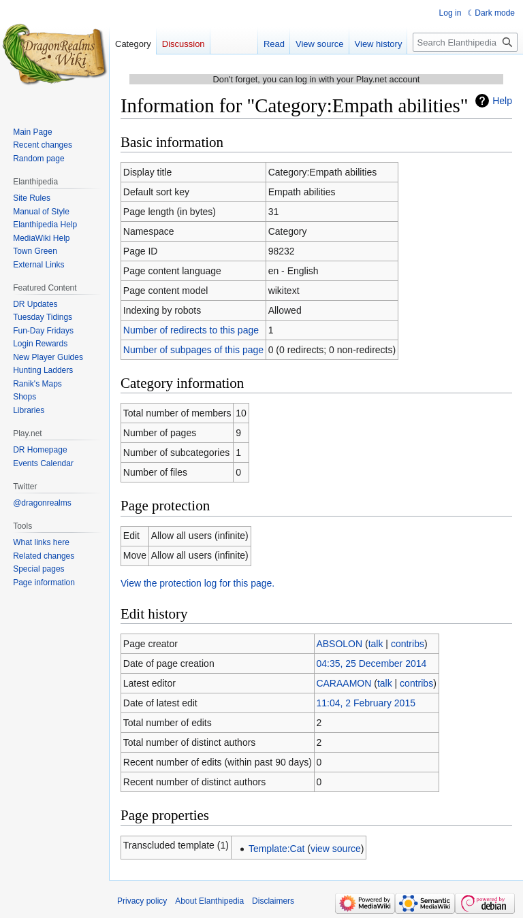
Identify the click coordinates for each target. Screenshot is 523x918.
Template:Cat (276, 848)
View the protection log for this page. (197, 583)
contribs (407, 643)
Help (502, 100)
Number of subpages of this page (193, 349)
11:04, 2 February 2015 (365, 703)
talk (375, 643)
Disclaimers (273, 901)
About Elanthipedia (209, 901)
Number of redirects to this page (191, 330)
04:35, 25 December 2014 (371, 663)
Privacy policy (142, 901)
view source (336, 848)
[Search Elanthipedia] (465, 42)
